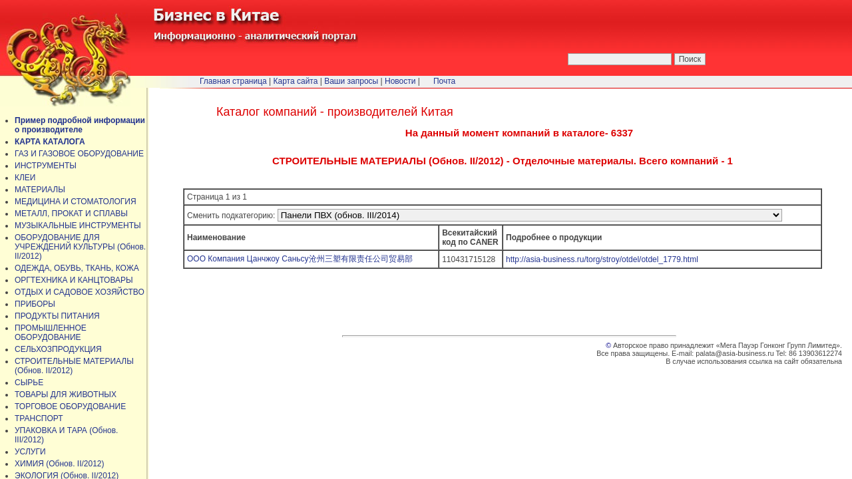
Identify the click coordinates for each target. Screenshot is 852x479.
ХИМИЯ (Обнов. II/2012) (60, 463)
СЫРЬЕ (29, 382)
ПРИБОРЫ (35, 304)
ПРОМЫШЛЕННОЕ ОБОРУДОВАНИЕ (51, 332)
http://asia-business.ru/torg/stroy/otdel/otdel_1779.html (602, 259)
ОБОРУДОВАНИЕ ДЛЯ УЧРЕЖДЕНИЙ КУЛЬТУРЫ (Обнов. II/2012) (80, 247)
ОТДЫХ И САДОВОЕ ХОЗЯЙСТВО (79, 292)
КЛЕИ (25, 177)
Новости (400, 81)
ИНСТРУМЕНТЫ (46, 165)
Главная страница (233, 81)
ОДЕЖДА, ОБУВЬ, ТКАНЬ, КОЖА (77, 268)
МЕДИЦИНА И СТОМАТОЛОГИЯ (75, 201)
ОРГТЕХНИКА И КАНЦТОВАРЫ (74, 280)
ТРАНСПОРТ (39, 418)
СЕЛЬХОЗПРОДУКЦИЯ (58, 349)
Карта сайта (296, 81)
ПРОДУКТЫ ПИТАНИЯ (57, 316)
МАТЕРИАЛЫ (40, 189)
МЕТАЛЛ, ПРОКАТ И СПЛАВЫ (71, 213)
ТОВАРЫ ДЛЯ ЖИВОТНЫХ (65, 394)
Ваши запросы (351, 81)
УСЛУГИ (30, 451)
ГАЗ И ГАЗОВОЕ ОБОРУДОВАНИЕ (79, 153)
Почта (444, 81)
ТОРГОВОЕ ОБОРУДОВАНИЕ (70, 406)
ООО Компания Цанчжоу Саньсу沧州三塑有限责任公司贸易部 (300, 258)
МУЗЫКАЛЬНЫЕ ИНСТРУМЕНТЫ (78, 225)
